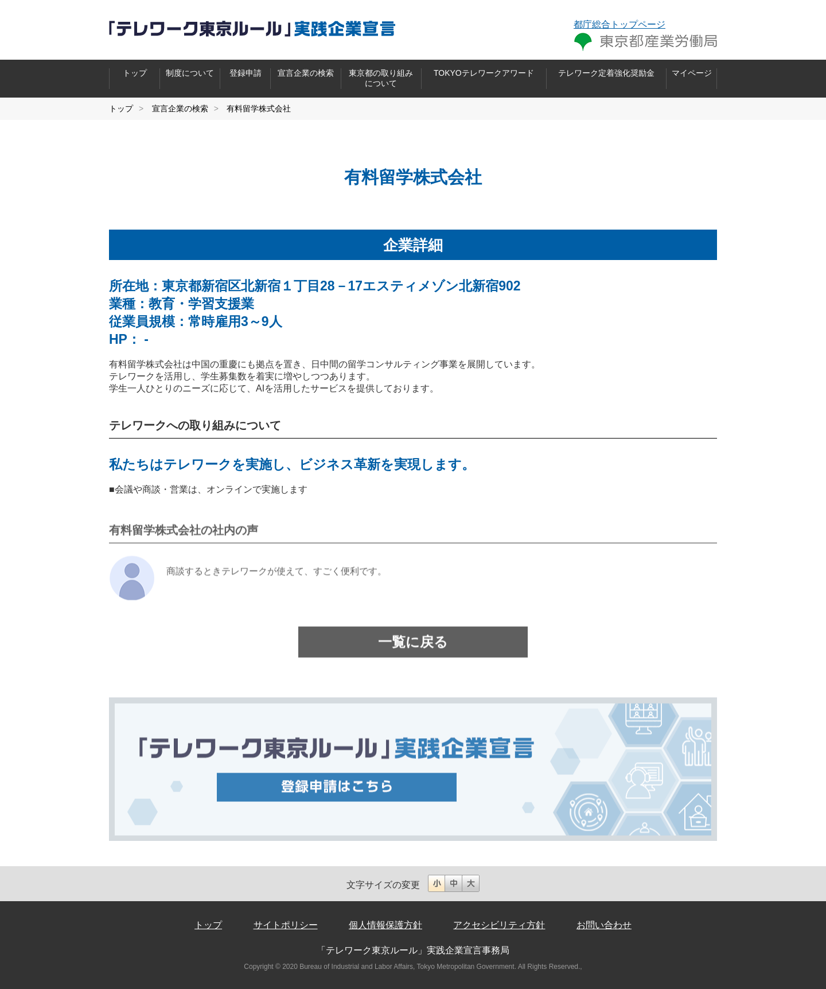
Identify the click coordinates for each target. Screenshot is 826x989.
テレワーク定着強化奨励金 (606, 72)
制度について (190, 72)
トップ (135, 72)
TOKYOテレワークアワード (484, 72)
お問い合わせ (604, 925)
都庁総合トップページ (619, 24)
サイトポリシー (286, 925)
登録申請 (245, 72)
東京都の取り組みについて (381, 78)
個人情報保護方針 (385, 925)
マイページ (692, 72)
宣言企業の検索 (306, 72)
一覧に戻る (413, 649)
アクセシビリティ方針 (499, 925)
